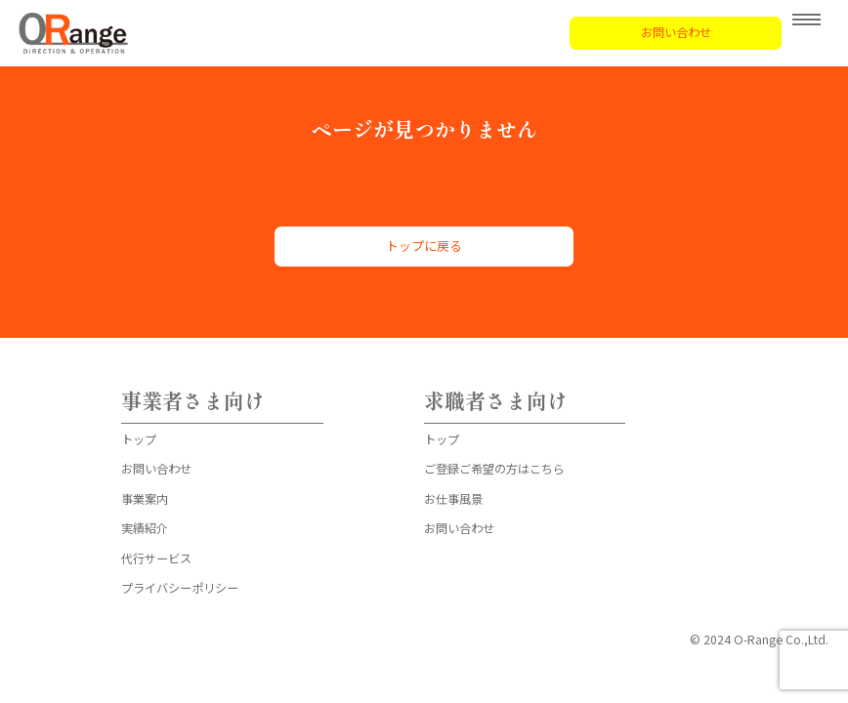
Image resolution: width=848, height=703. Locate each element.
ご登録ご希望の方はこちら (494, 468)
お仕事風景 (453, 499)
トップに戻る (424, 245)
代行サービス (156, 558)
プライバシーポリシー (179, 588)
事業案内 (144, 499)
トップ (138, 439)
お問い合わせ (676, 32)
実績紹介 (144, 528)
